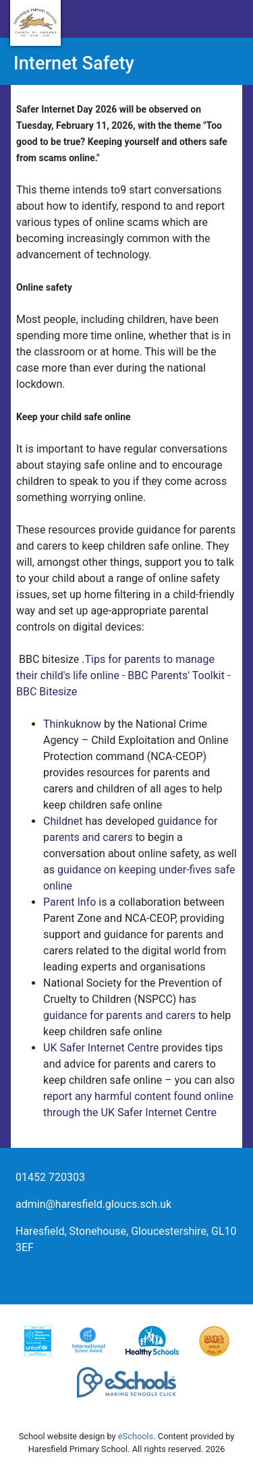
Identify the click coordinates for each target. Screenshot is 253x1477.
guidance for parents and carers (119, 1015)
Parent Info (69, 902)
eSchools (135, 1436)
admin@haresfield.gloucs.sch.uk (93, 1204)
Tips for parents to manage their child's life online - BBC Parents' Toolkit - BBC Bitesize (123, 675)
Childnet (63, 821)
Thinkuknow (72, 724)
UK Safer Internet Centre (101, 1047)
